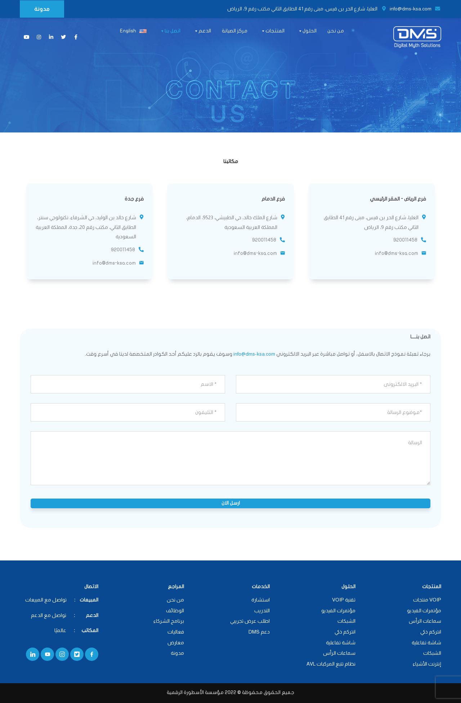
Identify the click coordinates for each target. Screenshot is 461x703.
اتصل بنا (170, 31)
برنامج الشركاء (168, 621)
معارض (175, 642)
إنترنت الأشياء (427, 664)
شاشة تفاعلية (426, 642)
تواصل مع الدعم (48, 615)
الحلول (307, 31)
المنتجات (272, 31)
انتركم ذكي (430, 632)
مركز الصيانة (234, 30)
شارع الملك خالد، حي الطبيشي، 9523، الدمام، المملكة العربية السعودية (231, 222)
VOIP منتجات (427, 600)
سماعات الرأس (425, 621)
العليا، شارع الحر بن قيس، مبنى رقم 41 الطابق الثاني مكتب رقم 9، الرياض (306, 9)
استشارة (260, 600)
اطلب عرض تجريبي (250, 621)
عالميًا (60, 630)
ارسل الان (230, 503)
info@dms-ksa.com (415, 9)
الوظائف (175, 610)
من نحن (335, 30)
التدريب (262, 610)
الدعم (202, 31)
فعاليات (175, 632)
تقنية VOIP (343, 600)
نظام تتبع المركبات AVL (330, 664)
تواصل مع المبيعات (46, 600)
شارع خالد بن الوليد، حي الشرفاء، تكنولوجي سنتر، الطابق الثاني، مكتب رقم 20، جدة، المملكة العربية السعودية (86, 227)
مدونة (42, 9)
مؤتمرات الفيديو (424, 610)
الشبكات (432, 653)
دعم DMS (259, 632)
